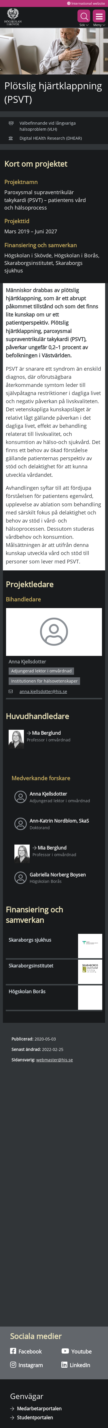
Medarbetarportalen (39, 1408)
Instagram (26, 1365)
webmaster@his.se (54, 1060)
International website (86, 3)
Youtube (76, 1351)
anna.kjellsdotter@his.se (38, 691)
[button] (83, 17)
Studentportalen (35, 1417)
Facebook (25, 1351)
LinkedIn (75, 1365)
